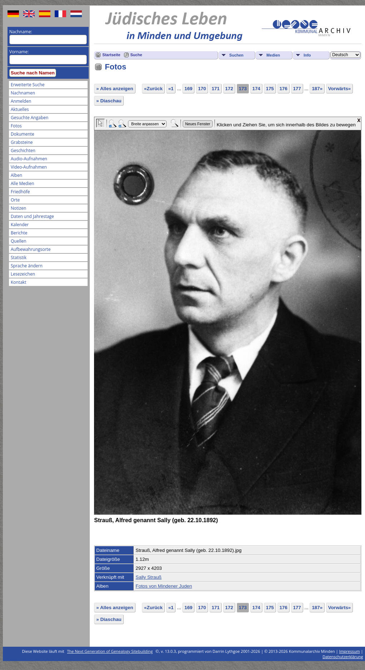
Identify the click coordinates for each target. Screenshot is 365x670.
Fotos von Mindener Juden (163, 586)
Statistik (18, 257)
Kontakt (18, 282)
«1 (171, 88)
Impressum (349, 651)
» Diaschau (108, 100)
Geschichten (23, 150)
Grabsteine (22, 142)
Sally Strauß (148, 577)
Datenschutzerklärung (342, 656)
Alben (16, 175)
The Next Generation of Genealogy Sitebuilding (110, 651)
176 (283, 88)
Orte (15, 200)
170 (202, 88)
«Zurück (153, 88)
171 (216, 88)
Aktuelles (20, 109)
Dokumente (22, 134)
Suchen (236, 55)
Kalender (20, 225)
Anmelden (21, 101)
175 (270, 88)
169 (188, 88)
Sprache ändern (27, 266)
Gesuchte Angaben (29, 118)
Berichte (19, 233)
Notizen (18, 208)
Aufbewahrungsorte (30, 249)
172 (229, 88)
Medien (273, 55)
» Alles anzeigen (114, 88)
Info (307, 55)
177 (297, 88)
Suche (136, 55)
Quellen (18, 241)
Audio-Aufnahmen (29, 159)
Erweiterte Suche (27, 85)
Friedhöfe (20, 192)
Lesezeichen (23, 274)
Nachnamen (23, 93)
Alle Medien (22, 183)
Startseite (111, 55)
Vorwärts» (339, 88)
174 (256, 88)
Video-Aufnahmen (29, 167)
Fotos (16, 126)
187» (317, 88)
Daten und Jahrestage (32, 216)
